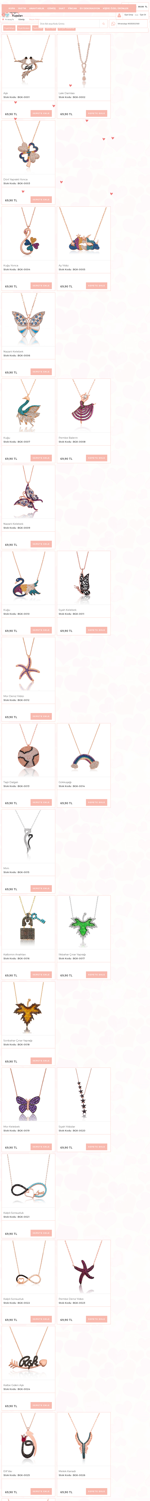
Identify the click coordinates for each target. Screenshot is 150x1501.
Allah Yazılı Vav (62, 889)
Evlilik (6, 1210)
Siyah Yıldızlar (61, 568)
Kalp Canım (109, 1210)
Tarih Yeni (50, 28)
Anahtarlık (36, 8)
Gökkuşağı (59, 408)
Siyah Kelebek (62, 328)
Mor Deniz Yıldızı (112, 328)
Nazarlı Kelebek (112, 167)
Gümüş (51, 8)
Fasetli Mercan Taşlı (114, 1050)
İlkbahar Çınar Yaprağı (66, 488)
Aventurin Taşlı (111, 970)
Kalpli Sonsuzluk (112, 568)
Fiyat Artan (9, 28)
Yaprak (7, 1050)
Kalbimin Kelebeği (15, 1451)
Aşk (5, 87)
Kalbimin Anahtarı (14, 488)
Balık (6, 1371)
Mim (105, 408)
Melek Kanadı (61, 729)
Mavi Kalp (9, 889)
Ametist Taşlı (61, 970)
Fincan (72, 8)
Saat (62, 8)
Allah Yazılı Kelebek (114, 729)
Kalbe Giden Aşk (112, 649)
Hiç (104, 1130)
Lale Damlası (61, 87)
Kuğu (6, 247)
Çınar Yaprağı (110, 809)
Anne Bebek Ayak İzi (66, 1290)
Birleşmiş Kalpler (13, 809)
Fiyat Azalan (24, 28)
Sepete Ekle (35, 107)
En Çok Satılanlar (67, 28)
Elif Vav (7, 729)
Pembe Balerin (62, 247)
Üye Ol (143, 15)
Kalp (56, 809)
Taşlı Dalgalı (10, 408)
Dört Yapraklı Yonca (114, 87)
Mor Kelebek (11, 568)
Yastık (22, 8)
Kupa (12, 8)
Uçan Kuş (108, 1371)
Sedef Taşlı (10, 970)
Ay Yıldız (58, 167)
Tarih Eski (37, 28)
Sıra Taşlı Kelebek (113, 889)
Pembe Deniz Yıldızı (65, 649)
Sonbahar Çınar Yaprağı (116, 488)
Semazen (9, 1130)
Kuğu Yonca (10, 167)
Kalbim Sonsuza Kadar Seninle (121, 1290)
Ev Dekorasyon (90, 8)
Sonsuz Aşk (60, 1371)
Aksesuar (68, 18)
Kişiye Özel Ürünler (115, 8)
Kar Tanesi (59, 1050)
